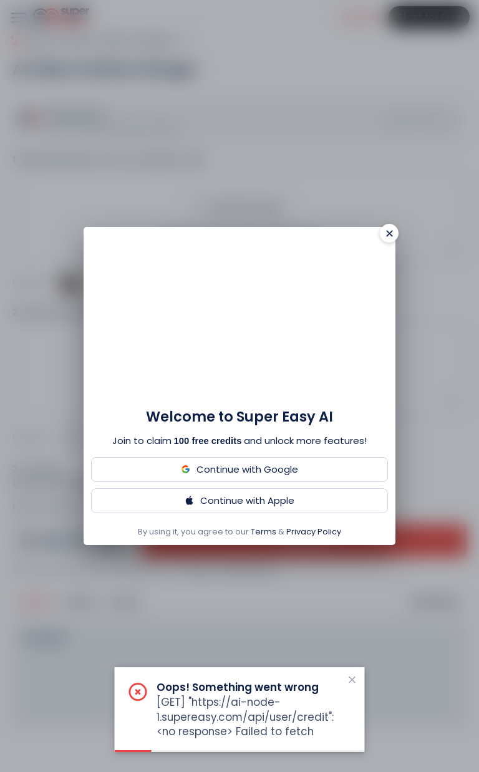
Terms (263, 531)
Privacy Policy (313, 531)
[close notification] (352, 679)
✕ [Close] (389, 233)
